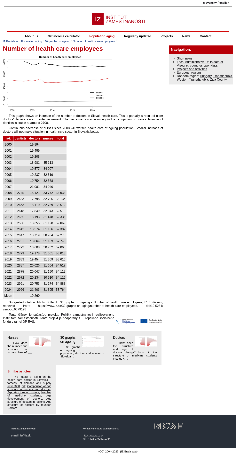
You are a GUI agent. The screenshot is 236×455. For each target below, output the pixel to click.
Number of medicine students (29, 394)
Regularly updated (137, 36)
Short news (185, 58)
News (186, 36)
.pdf (23, 386)
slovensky (210, 2)
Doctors (119, 337)
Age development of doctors (29, 397)
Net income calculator (64, 36)
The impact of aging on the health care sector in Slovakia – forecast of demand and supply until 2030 (29, 381)
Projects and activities (192, 69)
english (224, 2)
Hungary (205, 76)
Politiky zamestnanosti (77, 314)
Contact (205, 36)
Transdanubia (222, 76)
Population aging (102, 36)
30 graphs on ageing (57, 41)
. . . (30, 352)
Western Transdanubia (192, 79)
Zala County (218, 79)
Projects (167, 36)
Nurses (12, 337)
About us (31, 36)
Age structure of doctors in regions (29, 400)
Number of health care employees (94, 41)
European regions (189, 72)
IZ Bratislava (11, 41)
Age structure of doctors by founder (29, 403)
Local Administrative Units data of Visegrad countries (200, 63)
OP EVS (28, 321)
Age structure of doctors (23, 392)
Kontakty (88, 428)
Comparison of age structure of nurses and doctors (29, 388)
